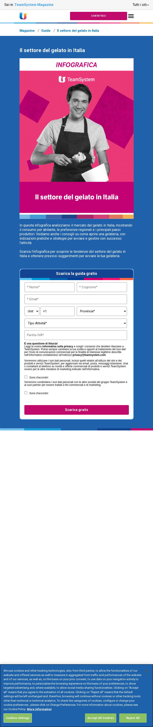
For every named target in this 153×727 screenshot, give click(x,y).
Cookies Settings (17, 718)
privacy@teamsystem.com (89, 355)
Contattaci (98, 15)
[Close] (146, 671)
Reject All (133, 718)
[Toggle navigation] (131, 16)
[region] (76, 695)
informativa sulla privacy (57, 346)
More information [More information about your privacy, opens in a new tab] (39, 709)
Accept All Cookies (100, 718)
